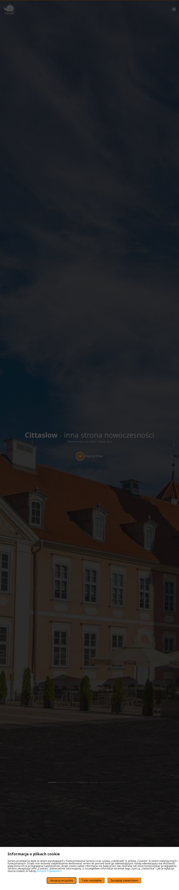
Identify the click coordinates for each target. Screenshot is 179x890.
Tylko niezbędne (92, 880)
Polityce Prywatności (49, 871)
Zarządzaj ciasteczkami (124, 880)
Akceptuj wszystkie (61, 880)
